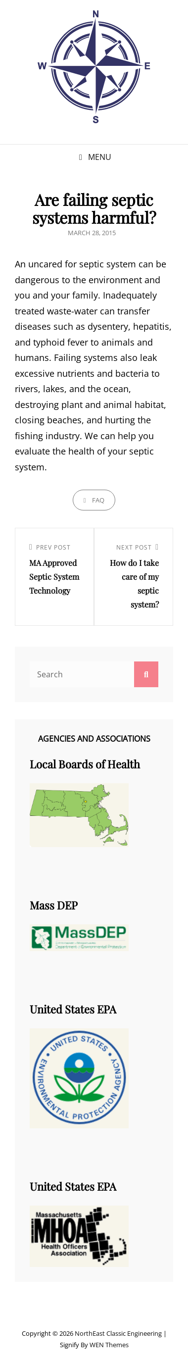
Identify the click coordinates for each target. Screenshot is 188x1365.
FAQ (98, 500)
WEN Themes (109, 1344)
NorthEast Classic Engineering (118, 1333)
